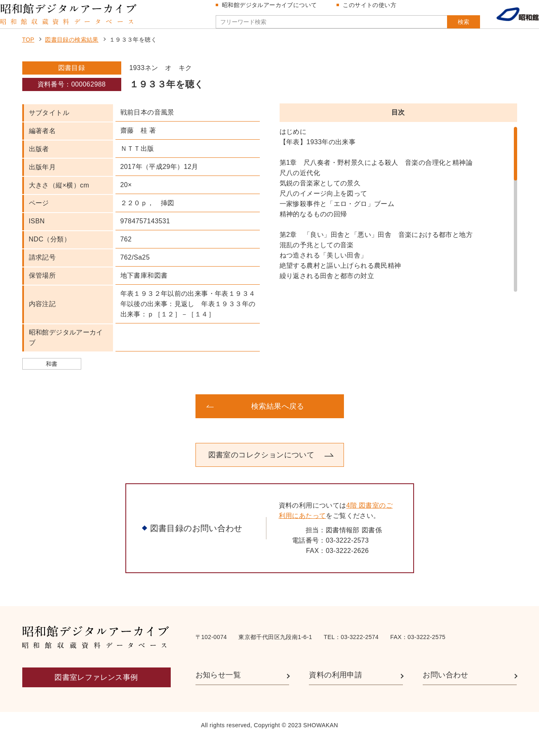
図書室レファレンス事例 (96, 685)
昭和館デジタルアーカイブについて (272, 9)
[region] (398, 217)
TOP (28, 47)
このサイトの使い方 (373, 9)
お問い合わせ (445, 683)
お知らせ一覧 (218, 683)
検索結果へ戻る (277, 414)
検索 (447, 26)
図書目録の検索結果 (72, 47)
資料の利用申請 (335, 683)
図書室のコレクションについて (261, 463)
